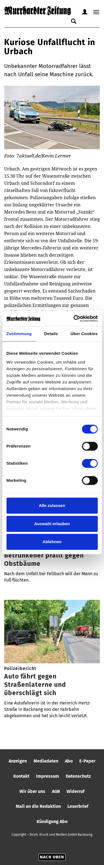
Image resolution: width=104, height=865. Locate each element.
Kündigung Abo (52, 821)
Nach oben (52, 857)
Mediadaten (46, 761)
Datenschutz (78, 776)
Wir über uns (32, 791)
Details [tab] (51, 333)
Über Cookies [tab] (84, 333)
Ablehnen (51, 541)
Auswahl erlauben (52, 523)
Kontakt (21, 776)
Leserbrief (77, 806)
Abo (69, 761)
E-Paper (87, 761)
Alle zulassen (52, 505)
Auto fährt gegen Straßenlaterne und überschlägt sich (35, 684)
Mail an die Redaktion (38, 806)
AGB (56, 791)
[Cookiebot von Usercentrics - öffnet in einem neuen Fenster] (74, 318)
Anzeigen (18, 761)
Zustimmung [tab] (19, 333)
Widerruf (76, 791)
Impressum (47, 776)
